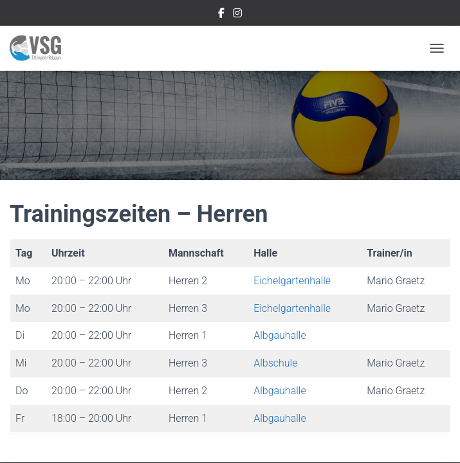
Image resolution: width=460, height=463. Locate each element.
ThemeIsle (275, 432)
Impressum (148, 402)
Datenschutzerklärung (241, 402)
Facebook (221, 15)
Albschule (275, 209)
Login (322, 402)
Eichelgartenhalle (292, 126)
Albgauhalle (279, 181)
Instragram (237, 15)
